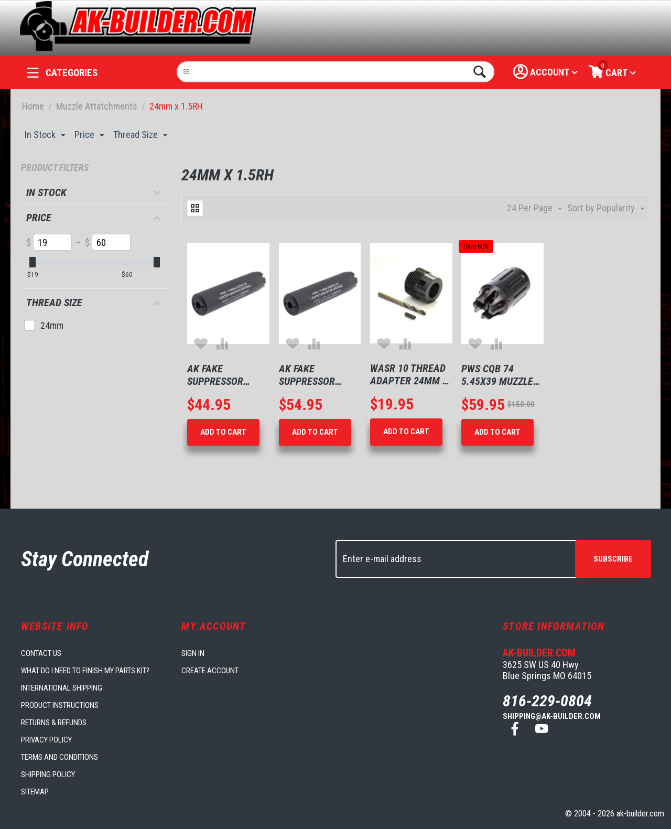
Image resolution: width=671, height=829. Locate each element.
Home (33, 106)
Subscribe (613, 559)
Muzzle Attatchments (96, 106)
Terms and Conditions (59, 757)
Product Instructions (60, 705)
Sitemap (35, 791)
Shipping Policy (48, 774)
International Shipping (61, 688)
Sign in (192, 653)
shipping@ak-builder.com (552, 716)
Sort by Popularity (605, 208)
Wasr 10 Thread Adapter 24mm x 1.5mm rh (409, 374)
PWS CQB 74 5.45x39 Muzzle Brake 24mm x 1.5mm (497, 374)
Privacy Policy (46, 740)
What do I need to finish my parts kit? (85, 670)
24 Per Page (534, 208)
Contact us (41, 653)
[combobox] (336, 71)
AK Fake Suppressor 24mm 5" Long (218, 374)
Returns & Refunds (53, 722)
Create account (210, 670)
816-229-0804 (547, 701)
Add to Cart (223, 432)
